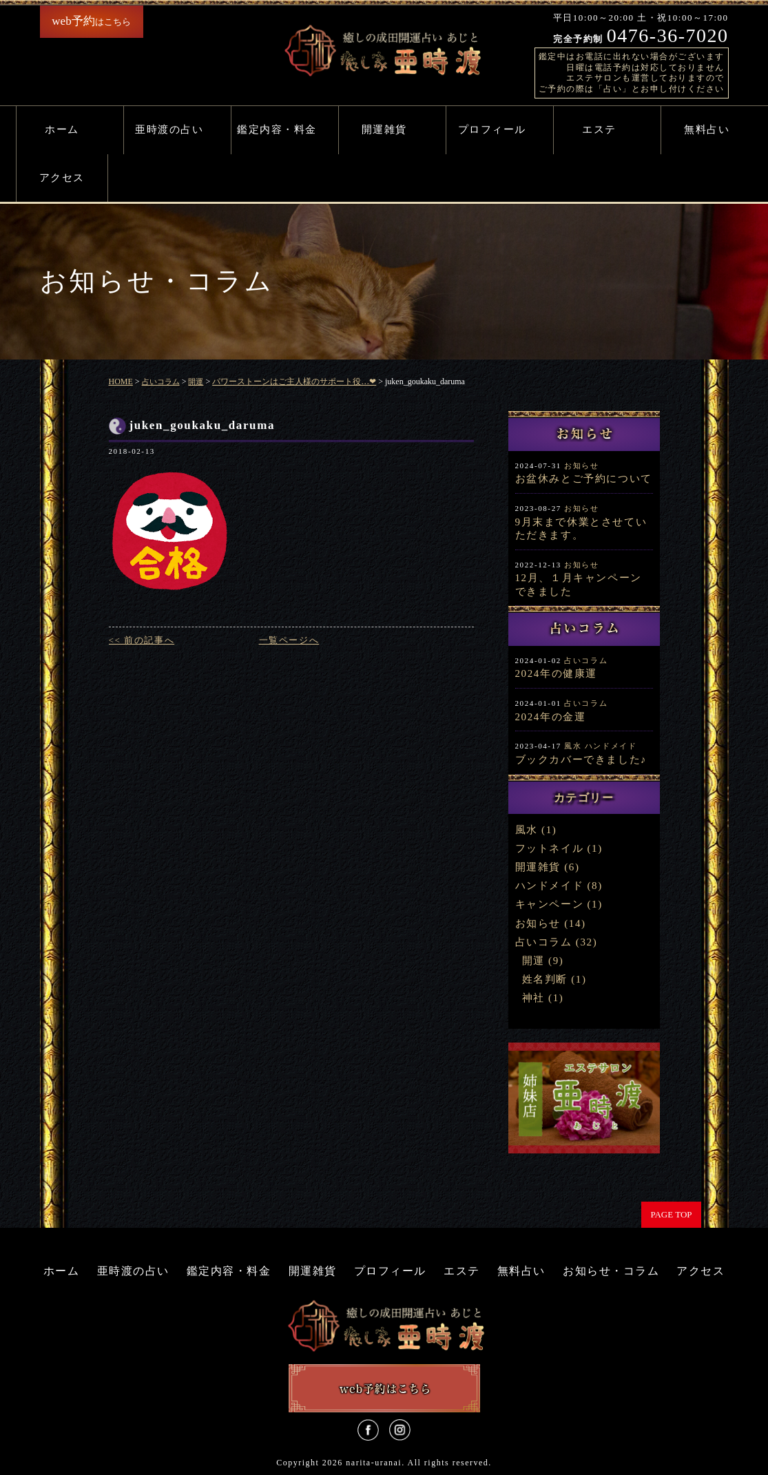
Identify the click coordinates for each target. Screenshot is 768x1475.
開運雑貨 (384, 129)
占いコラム (586, 660)
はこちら (91, 21)
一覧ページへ (289, 640)
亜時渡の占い (169, 129)
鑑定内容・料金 (277, 129)
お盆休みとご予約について (583, 478)
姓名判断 (545, 979)
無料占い (706, 129)
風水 (572, 746)
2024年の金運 (550, 716)
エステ (599, 129)
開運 (533, 960)
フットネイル (549, 848)
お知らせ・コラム (611, 1271)
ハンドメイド (611, 746)
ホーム (62, 129)
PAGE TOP (671, 1214)
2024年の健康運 (556, 673)
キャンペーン (549, 904)
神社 (533, 997)
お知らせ (581, 465)
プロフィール (492, 129)
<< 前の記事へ (142, 640)
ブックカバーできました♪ (581, 759)
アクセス (62, 177)
